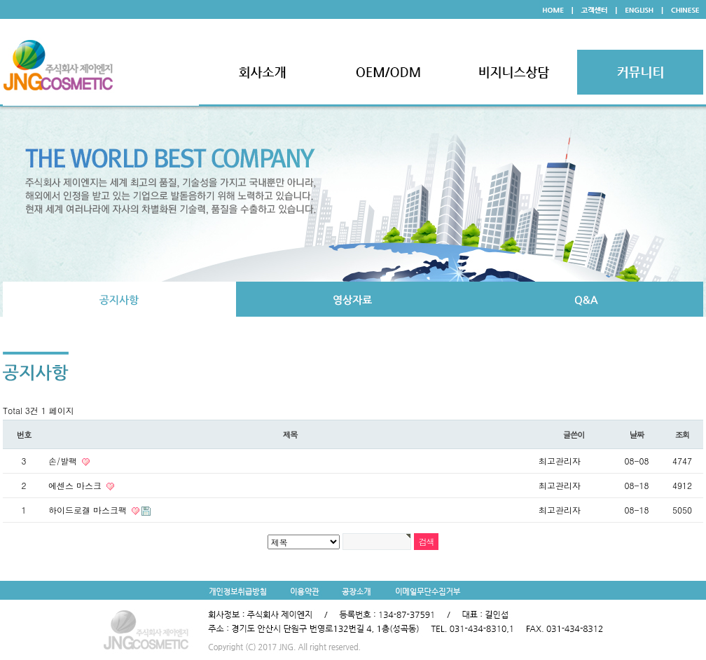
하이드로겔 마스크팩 (89, 510)
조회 (682, 434)
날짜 (637, 434)
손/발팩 (64, 461)
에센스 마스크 (76, 485)
